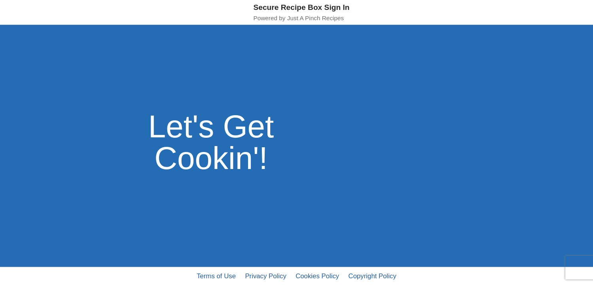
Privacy (265, 276)
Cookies (317, 276)
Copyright (372, 276)
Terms (216, 276)
